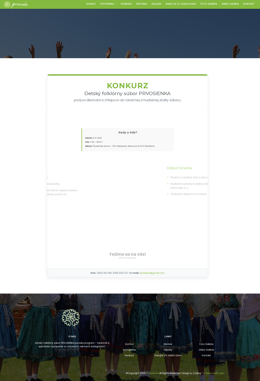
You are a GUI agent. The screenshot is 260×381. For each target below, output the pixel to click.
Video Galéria (206, 349)
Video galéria (230, 3)
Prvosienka (152, 373)
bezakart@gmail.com (152, 273)
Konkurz (126, 3)
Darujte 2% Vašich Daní (168, 355)
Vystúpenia (108, 3)
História (141, 3)
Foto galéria (208, 3)
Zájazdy (156, 3)
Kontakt (249, 3)
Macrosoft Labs (215, 373)
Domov (91, 3)
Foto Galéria (206, 344)
